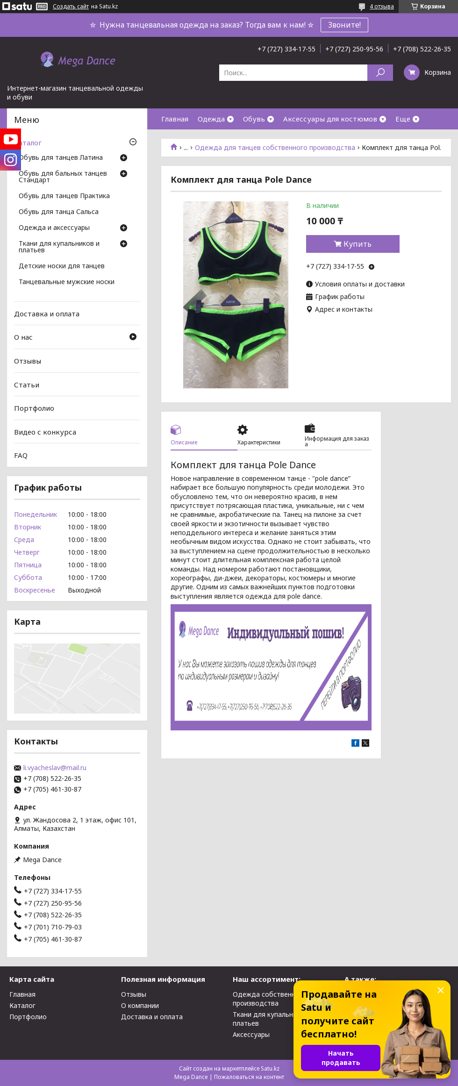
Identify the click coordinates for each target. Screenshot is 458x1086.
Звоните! (344, 25)
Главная (174, 118)
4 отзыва (382, 6)
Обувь (254, 118)
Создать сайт (71, 6)
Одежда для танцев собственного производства (275, 147)
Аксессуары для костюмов (330, 118)
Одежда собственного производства (270, 998)
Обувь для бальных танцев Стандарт (63, 177)
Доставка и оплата (46, 313)
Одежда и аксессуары (54, 228)
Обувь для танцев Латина (61, 158)
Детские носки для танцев (62, 266)
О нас (23, 337)
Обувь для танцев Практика (64, 196)
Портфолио (34, 408)
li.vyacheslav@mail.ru (54, 768)
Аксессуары (251, 1034)
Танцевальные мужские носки (66, 282)
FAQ (21, 455)
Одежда (211, 118)
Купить (358, 244)
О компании (140, 1005)
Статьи (26, 384)
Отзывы (27, 360)
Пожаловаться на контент (249, 1077)
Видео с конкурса (45, 431)
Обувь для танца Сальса (59, 212)
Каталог (28, 142)
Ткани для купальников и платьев (59, 247)
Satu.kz (270, 1068)
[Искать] (380, 72)
